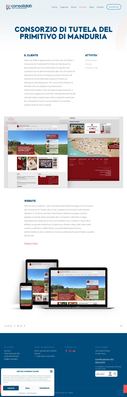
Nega (27, 388)
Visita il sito (31, 243)
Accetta (10, 388)
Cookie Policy (22, 393)
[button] (51, 371)
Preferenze (44, 388)
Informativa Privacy (31, 393)
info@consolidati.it (11, 359)
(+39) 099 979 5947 (11, 356)
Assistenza (114, 7)
